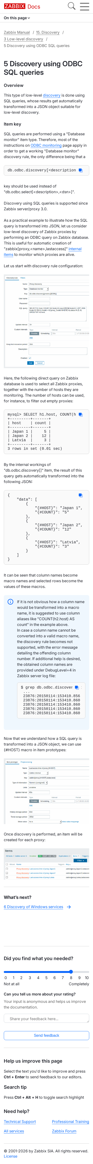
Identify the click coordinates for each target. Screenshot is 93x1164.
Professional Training (70, 1125)
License (10, 1160)
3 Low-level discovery (23, 39)
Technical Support (20, 1125)
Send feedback (46, 1039)
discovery (51, 95)
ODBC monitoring (46, 145)
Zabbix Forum (64, 1134)
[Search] (71, 6)
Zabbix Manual (17, 32)
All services (14, 1134)
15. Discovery (48, 32)
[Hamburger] (84, 6)
